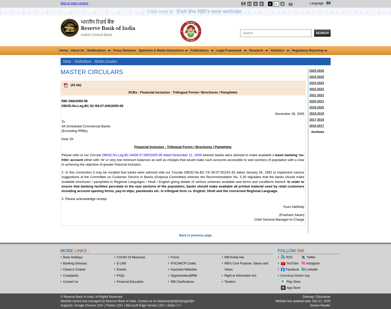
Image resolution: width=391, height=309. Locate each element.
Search (322, 33)
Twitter (310, 257)
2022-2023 (316, 89)
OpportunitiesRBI (184, 275)
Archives (317, 132)
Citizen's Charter (74, 269)
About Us (77, 50)
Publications (202, 50)
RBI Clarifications (182, 282)
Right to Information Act (240, 275)
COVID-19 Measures (131, 257)
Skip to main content (74, 3)
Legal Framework (232, 50)
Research (258, 50)
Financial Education (130, 282)
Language (316, 3)
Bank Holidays (73, 257)
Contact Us (70, 282)
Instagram (313, 263)
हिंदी (328, 3)
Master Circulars (106, 61)
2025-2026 (316, 71)
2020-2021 (316, 101)
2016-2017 (316, 126)
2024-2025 (316, 77)
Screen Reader (320, 305)
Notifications (99, 50)
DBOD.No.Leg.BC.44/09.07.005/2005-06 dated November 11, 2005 (151, 155)
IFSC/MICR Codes (183, 263)
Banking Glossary (75, 263)
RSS (289, 257)
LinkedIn (312, 269)
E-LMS (121, 263)
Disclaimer (323, 297)
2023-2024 (316, 83)
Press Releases (124, 50)
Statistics (280, 50)
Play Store (294, 282)
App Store (293, 288)
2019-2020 (316, 107)
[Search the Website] (276, 33)
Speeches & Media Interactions (163, 50)
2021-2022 (316, 95)
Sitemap (308, 297)
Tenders (229, 282)
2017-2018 (316, 120)
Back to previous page (195, 235)
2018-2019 (316, 113)
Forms (175, 257)
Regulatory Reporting (310, 50)
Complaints (70, 275)
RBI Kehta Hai (234, 257)
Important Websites (184, 269)
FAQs (121, 275)
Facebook (292, 269)
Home (64, 50)
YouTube (293, 263)
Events (121, 269)
